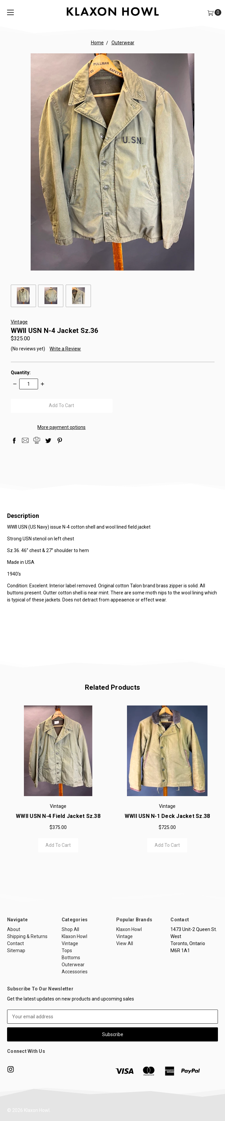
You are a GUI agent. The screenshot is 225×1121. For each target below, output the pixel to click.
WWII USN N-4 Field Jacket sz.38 (58, 823)
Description (112, 515)
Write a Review (65, 348)
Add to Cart (58, 851)
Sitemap (16, 976)
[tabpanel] (58, 783)
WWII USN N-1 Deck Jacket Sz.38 (167, 823)
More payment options (61, 427)
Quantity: (21, 372)
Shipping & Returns (27, 962)
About (13, 955)
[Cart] (210, 12)
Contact (15, 969)
